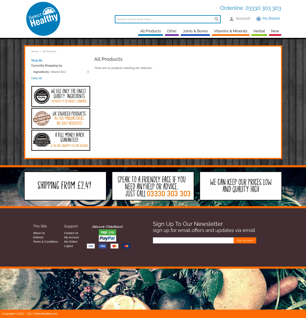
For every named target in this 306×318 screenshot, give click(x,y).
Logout (68, 246)
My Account (71, 237)
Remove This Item (88, 72)
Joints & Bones (195, 31)
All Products (150, 31)
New (275, 31)
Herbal (259, 31)
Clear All (36, 78)
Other (172, 31)
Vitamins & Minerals (230, 31)
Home (34, 51)
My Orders (70, 241)
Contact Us (71, 233)
